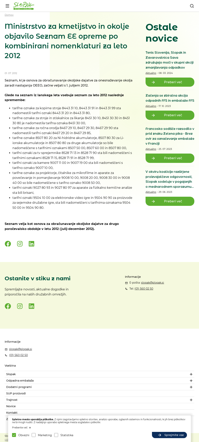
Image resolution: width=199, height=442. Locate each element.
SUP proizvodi (16, 393)
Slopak (11, 374)
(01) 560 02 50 (143, 288)
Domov (9, 14)
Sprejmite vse (174, 435)
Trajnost (11, 400)
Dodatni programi (19, 387)
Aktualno (151, 73)
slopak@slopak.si (152, 282)
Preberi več (173, 82)
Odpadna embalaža (20, 380)
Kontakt (11, 412)
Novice (11, 406)
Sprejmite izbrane (134, 435)
